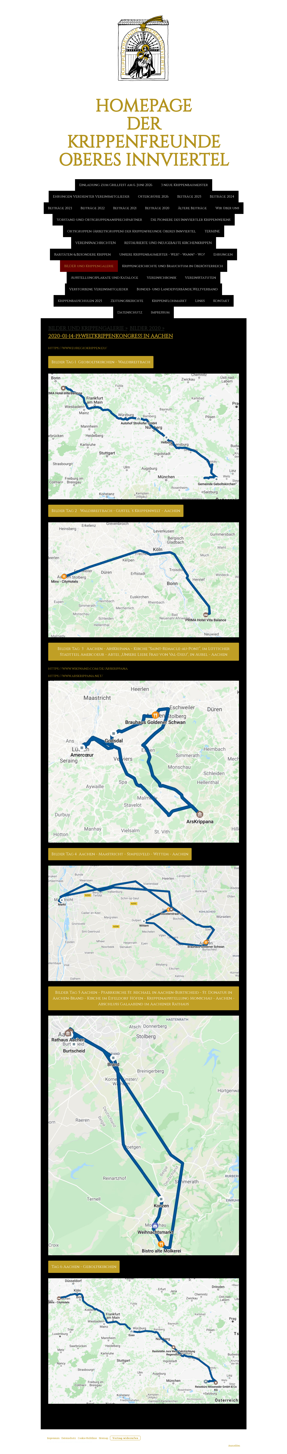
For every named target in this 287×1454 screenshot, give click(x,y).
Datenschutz (129, 312)
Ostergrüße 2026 (153, 196)
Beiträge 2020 (157, 208)
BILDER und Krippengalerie (89, 266)
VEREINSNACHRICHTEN (95, 243)
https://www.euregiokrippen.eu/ (77, 348)
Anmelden (234, 1445)
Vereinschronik (161, 277)
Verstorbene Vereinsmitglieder (98, 289)
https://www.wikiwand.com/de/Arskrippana (88, 668)
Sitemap (103, 1438)
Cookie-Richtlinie (87, 1438)
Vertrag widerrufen (125, 1438)
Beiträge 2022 (93, 208)
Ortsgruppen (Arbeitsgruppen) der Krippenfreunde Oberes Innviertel (131, 231)
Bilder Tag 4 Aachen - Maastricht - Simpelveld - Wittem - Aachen (119, 854)
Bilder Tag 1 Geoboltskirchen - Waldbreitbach (100, 362)
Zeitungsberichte (127, 300)
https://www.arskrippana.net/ (75, 676)
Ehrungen (223, 254)
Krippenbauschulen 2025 (80, 300)
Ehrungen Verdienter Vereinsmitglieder (91, 196)
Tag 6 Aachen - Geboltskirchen (83, 1266)
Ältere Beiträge (192, 208)
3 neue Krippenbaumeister (184, 185)
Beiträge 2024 (222, 196)
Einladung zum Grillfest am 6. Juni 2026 (115, 185)
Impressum (160, 312)
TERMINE (212, 231)
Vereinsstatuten (200, 277)
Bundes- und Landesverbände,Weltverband (177, 289)
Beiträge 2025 (189, 196)
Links (200, 300)
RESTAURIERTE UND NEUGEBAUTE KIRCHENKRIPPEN (168, 243)
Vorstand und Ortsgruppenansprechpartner (99, 219)
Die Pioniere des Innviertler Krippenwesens (190, 219)
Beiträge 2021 (125, 208)
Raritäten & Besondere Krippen (82, 254)
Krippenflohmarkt (169, 300)
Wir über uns (227, 208)
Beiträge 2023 (60, 208)
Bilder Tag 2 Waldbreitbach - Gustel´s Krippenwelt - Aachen (115, 510)
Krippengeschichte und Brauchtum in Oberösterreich (172, 266)
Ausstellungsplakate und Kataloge (104, 277)
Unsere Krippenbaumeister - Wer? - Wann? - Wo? (162, 254)
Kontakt (221, 300)
